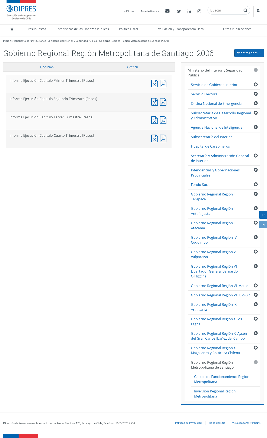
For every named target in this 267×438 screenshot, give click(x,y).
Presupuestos (36, 29)
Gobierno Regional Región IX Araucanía (214, 307)
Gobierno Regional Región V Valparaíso (213, 254)
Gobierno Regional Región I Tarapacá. (213, 196)
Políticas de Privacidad (188, 422)
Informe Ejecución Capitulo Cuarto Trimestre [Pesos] (155, 138)
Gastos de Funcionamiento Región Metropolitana (221, 379)
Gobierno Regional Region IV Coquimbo (214, 240)
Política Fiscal (128, 29)
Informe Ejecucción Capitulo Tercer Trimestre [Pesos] (164, 119)
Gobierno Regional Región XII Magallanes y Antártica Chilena (215, 350)
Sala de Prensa (150, 11)
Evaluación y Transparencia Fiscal (181, 29)
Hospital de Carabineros (210, 146)
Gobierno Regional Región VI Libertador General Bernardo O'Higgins (214, 271)
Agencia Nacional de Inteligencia (216, 127)
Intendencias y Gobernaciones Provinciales (215, 172)
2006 (166, 41)
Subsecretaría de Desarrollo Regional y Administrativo (221, 115)
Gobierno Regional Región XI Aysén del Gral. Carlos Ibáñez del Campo (219, 336)
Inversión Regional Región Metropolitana (215, 393)
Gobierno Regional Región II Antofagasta (213, 211)
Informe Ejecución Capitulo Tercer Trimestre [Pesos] (155, 119)
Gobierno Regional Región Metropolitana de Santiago (130, 41)
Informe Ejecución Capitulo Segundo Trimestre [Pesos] (155, 101)
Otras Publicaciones (237, 29)
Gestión (132, 67)
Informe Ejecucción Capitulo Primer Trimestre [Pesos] (164, 83)
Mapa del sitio (217, 422)
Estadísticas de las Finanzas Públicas (82, 29)
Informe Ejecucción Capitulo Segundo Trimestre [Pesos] (164, 101)
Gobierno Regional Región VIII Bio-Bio (221, 295)
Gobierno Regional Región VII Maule (219, 285)
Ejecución (47, 67)
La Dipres (128, 11)
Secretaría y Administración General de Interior (220, 158)
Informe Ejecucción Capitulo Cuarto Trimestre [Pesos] (164, 138)
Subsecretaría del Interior (211, 137)
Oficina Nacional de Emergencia (216, 103)
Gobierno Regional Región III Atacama (213, 225)
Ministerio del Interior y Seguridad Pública (72, 41)
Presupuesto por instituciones (28, 41)
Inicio (6, 41)
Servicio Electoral (204, 94)
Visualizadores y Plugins (246, 422)
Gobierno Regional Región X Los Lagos (216, 321)
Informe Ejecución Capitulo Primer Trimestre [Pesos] (155, 83)
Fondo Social (201, 184)
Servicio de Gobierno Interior (214, 84)
